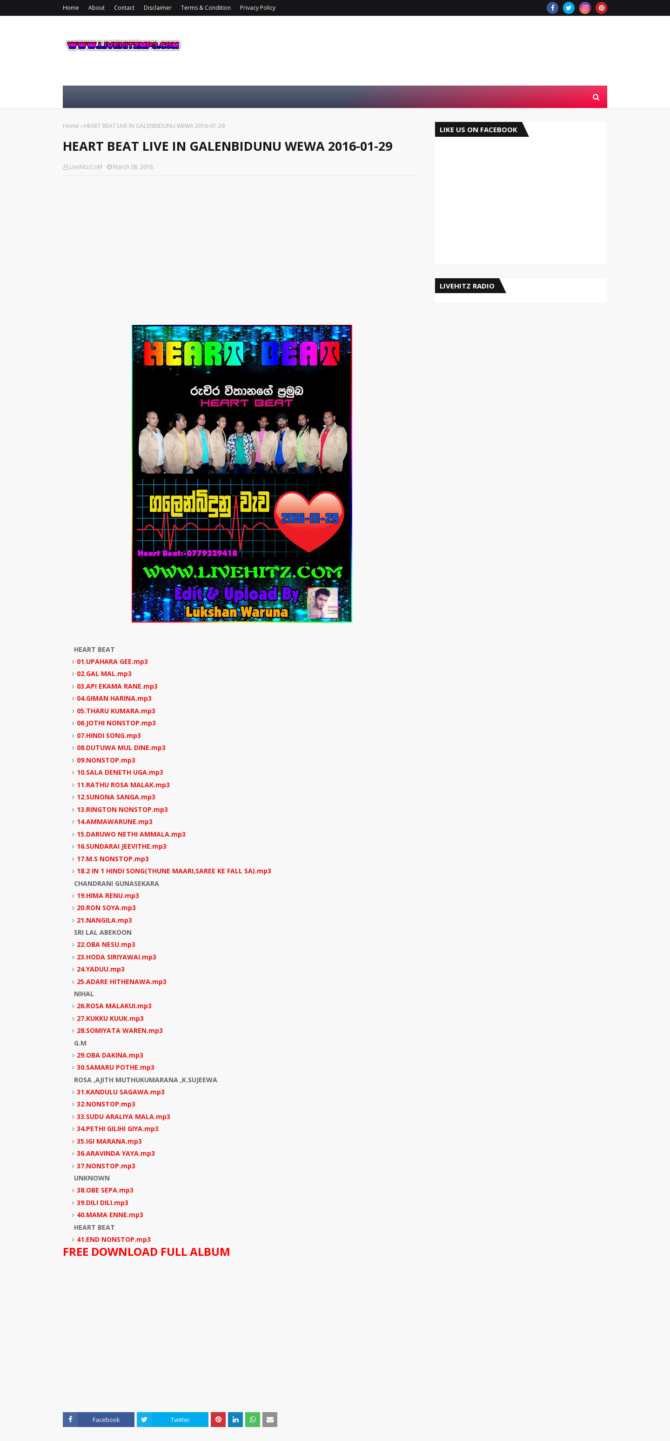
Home (71, 8)
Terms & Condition (206, 8)
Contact (124, 8)
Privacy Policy (257, 8)
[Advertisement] (242, 250)
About (96, 8)
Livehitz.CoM (85, 167)
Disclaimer (158, 8)
